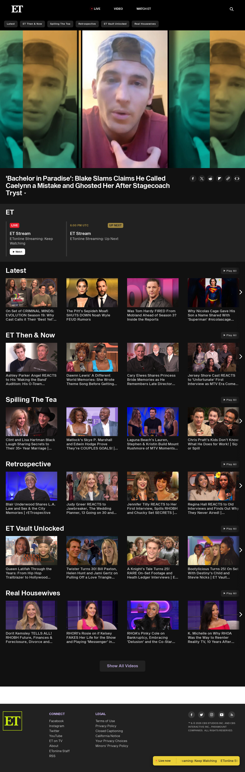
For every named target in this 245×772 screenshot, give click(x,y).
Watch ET (143, 9)
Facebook (56, 721)
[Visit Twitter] (201, 715)
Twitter (54, 731)
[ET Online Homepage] (17, 9)
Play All (230, 271)
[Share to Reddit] (210, 179)
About (53, 746)
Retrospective (87, 24)
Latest (11, 24)
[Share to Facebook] (193, 179)
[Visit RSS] (231, 715)
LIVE (97, 9)
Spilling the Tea (60, 24)
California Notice (108, 736)
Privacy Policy (106, 726)
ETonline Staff (59, 751)
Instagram (56, 726)
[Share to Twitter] (202, 179)
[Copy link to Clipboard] (228, 179)
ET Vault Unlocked (115, 24)
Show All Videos (122, 666)
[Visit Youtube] (221, 715)
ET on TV (55, 741)
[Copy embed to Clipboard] (237, 179)
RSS (52, 756)
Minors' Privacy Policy (112, 746)
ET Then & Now (32, 24)
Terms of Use (105, 721)
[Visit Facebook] (191, 715)
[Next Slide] (240, 294)
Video (118, 9)
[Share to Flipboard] (219, 179)
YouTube (55, 736)
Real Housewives (145, 24)
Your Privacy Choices (111, 741)
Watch (17, 252)
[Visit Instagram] (211, 715)
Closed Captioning (109, 731)
